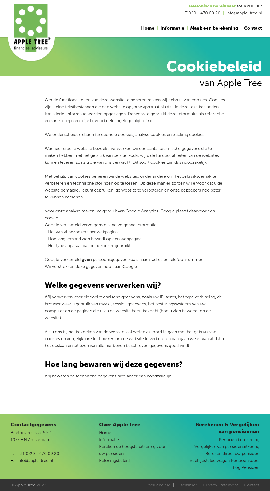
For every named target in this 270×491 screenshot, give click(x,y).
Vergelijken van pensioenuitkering (226, 446)
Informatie (172, 28)
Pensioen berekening (239, 439)
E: (12, 460)
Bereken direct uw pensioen (232, 453)
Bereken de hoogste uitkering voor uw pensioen (132, 450)
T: (12, 453)
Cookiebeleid (157, 485)
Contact (253, 28)
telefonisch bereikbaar (212, 6)
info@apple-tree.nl (35, 460)
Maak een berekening (214, 28)
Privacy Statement (220, 485)
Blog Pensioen (245, 467)
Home (147, 28)
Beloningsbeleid (114, 460)
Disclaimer (186, 485)
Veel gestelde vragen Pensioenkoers (224, 460)
